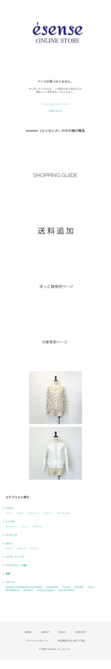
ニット (24, 526)
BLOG (62, 632)
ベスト (20, 513)
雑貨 (8, 573)
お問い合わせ (55, 111)
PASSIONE (52, 587)
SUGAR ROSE (66, 590)
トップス (10, 521)
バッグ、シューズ (15, 557)
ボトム (9, 543)
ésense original (45, 590)
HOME (28, 632)
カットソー (11, 526)
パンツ (9, 548)
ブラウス (37, 526)
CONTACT (80, 632)
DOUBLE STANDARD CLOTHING (24, 587)
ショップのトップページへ (55, 104)
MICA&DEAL (12, 590)
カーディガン (64, 513)
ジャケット (33, 513)
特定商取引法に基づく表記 (71, 640)
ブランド (10, 582)
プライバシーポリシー (37, 640)
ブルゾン (48, 513)
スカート (21, 548)
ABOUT (45, 632)
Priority (67, 587)
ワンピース (11, 535)
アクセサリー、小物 (16, 565)
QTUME (79, 587)
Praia (91, 587)
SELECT (28, 590)
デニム (33, 548)
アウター (10, 508)
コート (9, 513)
